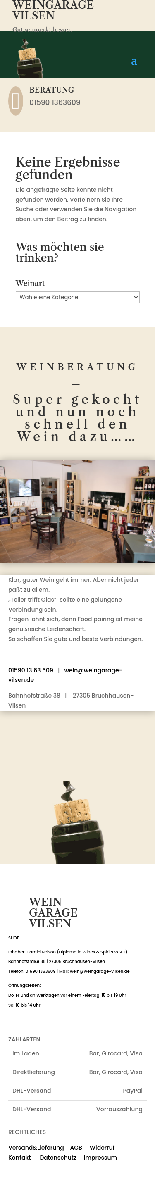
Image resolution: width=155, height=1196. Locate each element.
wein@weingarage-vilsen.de (100, 971)
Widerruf (102, 1148)
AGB (76, 1148)
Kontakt (19, 1157)
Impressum (100, 1157)
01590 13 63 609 (30, 670)
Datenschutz (54, 1157)
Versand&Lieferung (36, 1148)
